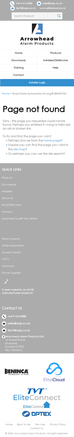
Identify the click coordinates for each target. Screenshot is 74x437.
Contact (18, 74)
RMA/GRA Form (11, 204)
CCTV (5, 259)
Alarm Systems (11, 238)
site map (19, 149)
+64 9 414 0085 (21, 3)
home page (52, 140)
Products (55, 52)
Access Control (11, 252)
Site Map (40, 424)
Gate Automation (13, 245)
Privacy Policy (58, 424)
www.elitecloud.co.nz (53, 8)
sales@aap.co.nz (52, 3)
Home (18, 52)
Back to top (24, 424)
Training (18, 67)
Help (55, 67)
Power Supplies (11, 272)
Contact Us (36, 428)
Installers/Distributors (55, 60)
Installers (7, 191)
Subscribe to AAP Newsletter (19, 218)
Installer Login (37, 82)
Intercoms (8, 265)
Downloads (18, 60)
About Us (7, 198)
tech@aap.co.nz (25, 8)
